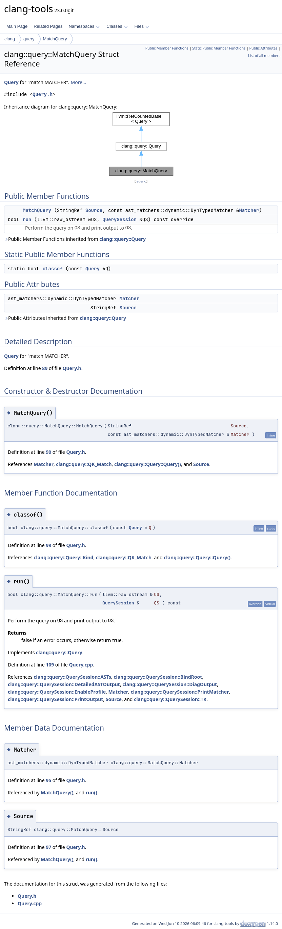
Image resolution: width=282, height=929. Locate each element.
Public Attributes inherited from (65, 318)
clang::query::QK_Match (84, 464)
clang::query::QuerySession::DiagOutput (169, 684)
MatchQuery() (57, 792)
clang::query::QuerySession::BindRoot (158, 677)
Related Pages (48, 26)
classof (53, 269)
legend (141, 181)
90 (48, 452)
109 (50, 664)
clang (9, 38)
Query (11, 82)
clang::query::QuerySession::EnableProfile (57, 692)
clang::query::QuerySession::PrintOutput (55, 699)
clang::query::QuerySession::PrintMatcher (180, 692)
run (27, 219)
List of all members (264, 55)
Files (142, 26)
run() (91, 792)
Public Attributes (263, 48)
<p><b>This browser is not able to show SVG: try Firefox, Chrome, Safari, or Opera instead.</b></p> (141, 144)
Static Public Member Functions (218, 48)
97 (48, 847)
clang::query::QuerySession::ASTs (72, 677)
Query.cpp (81, 664)
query (29, 38)
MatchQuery (55, 38)
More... (78, 82)
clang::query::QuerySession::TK (170, 699)
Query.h (43, 94)
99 (48, 545)
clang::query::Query (122, 239)
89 (44, 368)
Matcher (249, 210)
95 (48, 780)
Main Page (16, 26)
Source (93, 210)
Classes (116, 26)
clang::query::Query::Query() (147, 464)
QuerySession (119, 219)
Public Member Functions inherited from (75, 239)
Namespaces (83, 26)
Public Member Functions (166, 48)
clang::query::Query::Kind (63, 557)
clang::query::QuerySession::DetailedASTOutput (64, 684)
